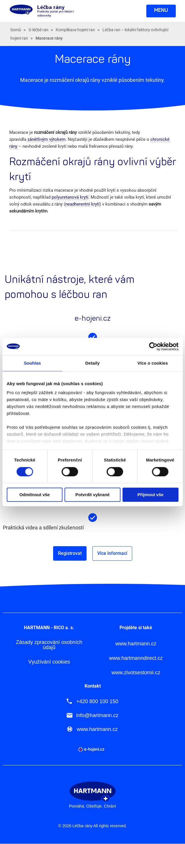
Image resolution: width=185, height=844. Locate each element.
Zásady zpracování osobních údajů (49, 645)
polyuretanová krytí (70, 197)
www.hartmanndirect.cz (136, 658)
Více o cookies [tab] (152, 363)
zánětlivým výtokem (46, 139)
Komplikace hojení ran (75, 29)
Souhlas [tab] (32, 363)
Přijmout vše (150, 494)
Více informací (112, 553)
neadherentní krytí (82, 204)
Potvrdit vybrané (92, 494)
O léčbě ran (38, 29)
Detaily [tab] (92, 363)
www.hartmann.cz (135, 644)
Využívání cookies (49, 662)
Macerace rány (49, 38)
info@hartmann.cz (97, 715)
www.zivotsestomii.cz (135, 672)
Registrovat (70, 553)
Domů (15, 29)
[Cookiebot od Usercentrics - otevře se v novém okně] (153, 346)
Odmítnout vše (34, 494)
